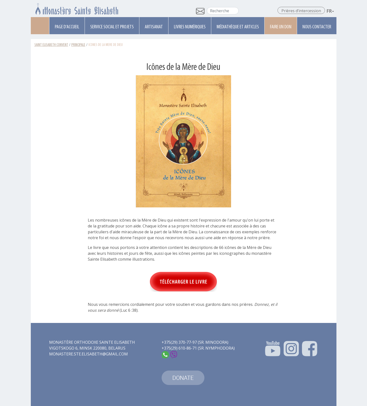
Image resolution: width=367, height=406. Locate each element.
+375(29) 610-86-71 (179, 348)
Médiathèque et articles (238, 27)
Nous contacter (316, 27)
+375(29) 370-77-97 (179, 342)
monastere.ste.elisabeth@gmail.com (88, 354)
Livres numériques (190, 27)
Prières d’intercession (301, 10)
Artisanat (154, 27)
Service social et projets (112, 27)
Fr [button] (330, 11)
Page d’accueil (67, 27)
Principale (78, 45)
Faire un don (280, 27)
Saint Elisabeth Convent (51, 45)
